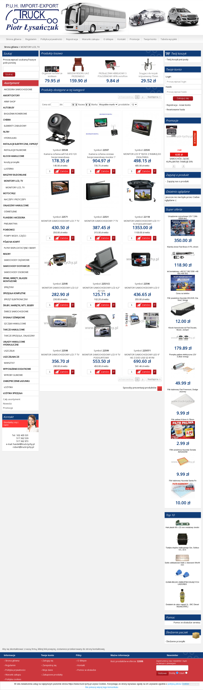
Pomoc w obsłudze (86, 670)
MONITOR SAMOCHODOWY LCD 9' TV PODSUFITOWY (101, 356)
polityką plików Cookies (178, 684)
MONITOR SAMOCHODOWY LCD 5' (142, 287)
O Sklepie (82, 660)
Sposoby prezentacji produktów (140, 387)
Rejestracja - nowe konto (179, 105)
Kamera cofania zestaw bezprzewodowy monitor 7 (101, 155)
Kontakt (81, 665)
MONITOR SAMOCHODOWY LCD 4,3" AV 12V (101, 289)
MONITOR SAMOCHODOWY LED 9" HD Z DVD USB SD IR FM (142, 356)
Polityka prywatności (15, 670)
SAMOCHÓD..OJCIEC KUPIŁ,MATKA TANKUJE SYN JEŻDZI (179, 161)
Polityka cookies (13, 679)
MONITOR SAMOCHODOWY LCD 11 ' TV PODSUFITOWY (142, 222)
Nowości (7, 403)
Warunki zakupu (13, 674)
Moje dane (48, 670)
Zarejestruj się (49, 665)
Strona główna (12, 660)
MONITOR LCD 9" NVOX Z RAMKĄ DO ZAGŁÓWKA (142, 155)
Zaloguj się (48, 660)
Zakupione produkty (53, 674)
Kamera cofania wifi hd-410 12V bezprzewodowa (60, 155)
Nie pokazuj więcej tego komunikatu (101, 687)
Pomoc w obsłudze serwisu (187, 622)
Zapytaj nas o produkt (178, 181)
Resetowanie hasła (176, 109)
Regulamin (10, 665)
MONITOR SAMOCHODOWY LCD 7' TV (60, 220)
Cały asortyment (11, 399)
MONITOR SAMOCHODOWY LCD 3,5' (60, 287)
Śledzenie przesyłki (175, 641)
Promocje (8, 407)
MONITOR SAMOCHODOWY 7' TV (101, 220)
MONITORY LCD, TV (29, 47)
